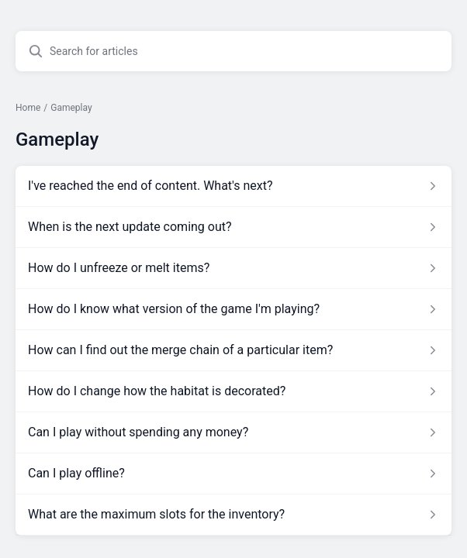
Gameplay (71, 107)
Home (28, 107)
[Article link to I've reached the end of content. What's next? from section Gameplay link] (233, 186)
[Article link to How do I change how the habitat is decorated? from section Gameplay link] (233, 391)
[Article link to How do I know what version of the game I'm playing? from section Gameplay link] (233, 309)
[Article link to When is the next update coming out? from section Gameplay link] (233, 227)
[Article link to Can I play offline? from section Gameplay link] (233, 473)
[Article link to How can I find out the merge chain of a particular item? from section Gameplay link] (233, 350)
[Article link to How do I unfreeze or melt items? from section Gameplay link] (233, 268)
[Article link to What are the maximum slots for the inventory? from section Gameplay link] (233, 514)
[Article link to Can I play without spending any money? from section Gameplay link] (233, 432)
